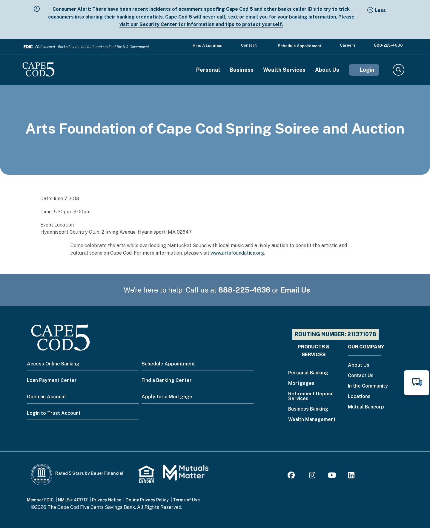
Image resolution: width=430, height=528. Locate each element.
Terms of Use (186, 500)
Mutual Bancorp (366, 407)
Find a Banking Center (167, 380)
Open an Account (46, 397)
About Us (327, 70)
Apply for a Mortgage (167, 397)
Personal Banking (308, 373)
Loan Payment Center (52, 380)
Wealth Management (312, 419)
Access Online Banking (53, 364)
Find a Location (207, 45)
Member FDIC (40, 500)
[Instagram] (312, 476)
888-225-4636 (388, 45)
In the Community (368, 386)
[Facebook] (292, 476)
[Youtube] (332, 476)
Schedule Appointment (300, 46)
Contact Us (361, 375)
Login (367, 70)
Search (398, 70)
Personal (208, 70)
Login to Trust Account (54, 413)
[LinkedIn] (351, 476)
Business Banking (308, 409)
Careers (347, 45)
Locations (359, 396)
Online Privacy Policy (147, 500)
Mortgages (301, 383)
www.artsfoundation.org (237, 253)
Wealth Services (284, 70)
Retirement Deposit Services (311, 396)
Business (242, 70)
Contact (249, 45)
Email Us (295, 290)
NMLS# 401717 (73, 500)
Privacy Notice (106, 500)
